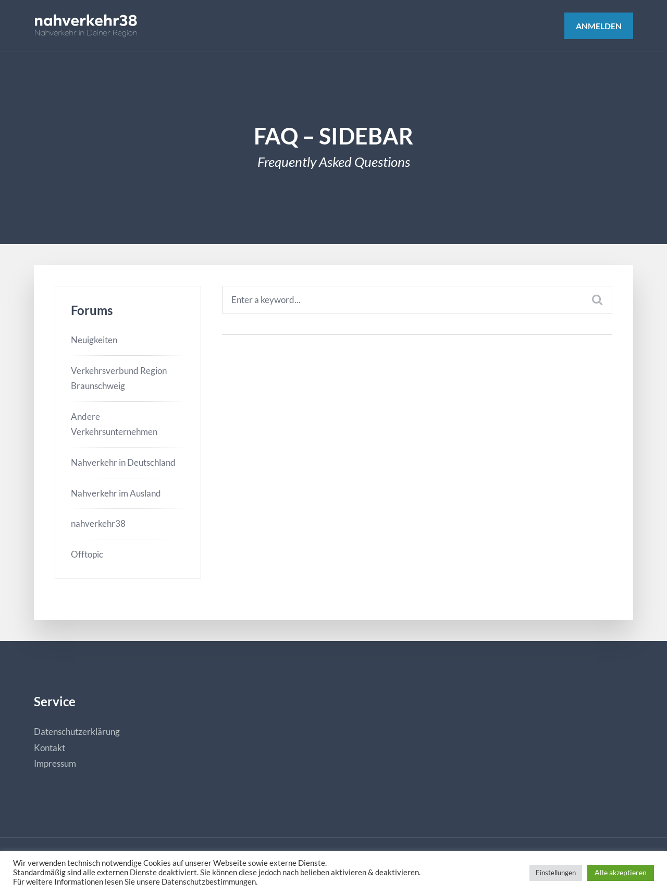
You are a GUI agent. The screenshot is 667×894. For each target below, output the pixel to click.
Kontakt (49, 747)
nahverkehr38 (98, 523)
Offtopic (87, 554)
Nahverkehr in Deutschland (123, 462)
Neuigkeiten (94, 339)
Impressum (55, 763)
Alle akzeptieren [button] (621, 872)
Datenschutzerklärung (77, 731)
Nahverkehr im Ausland (116, 493)
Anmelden (599, 26)
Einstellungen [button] (556, 872)
